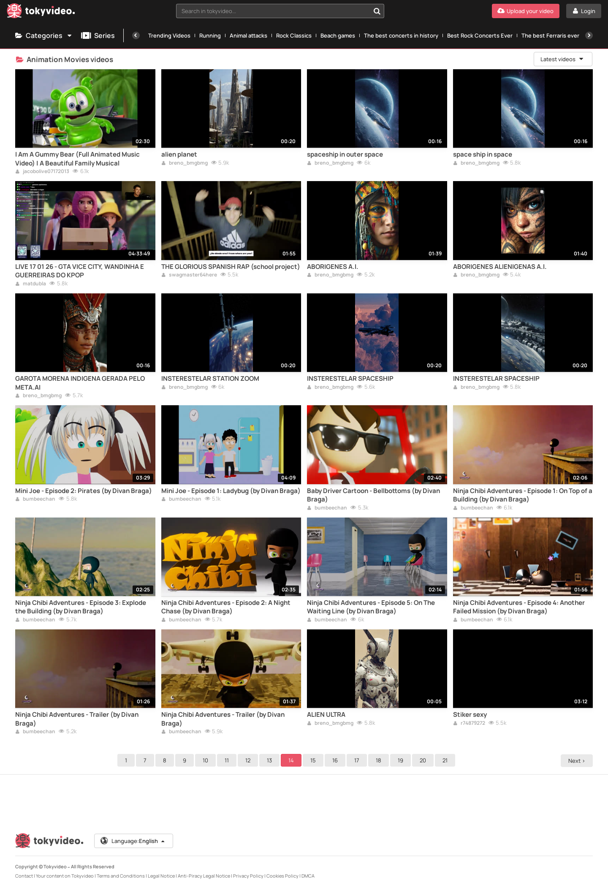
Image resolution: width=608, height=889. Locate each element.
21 (446, 760)
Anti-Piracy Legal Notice (204, 876)
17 (358, 760)
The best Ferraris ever (550, 35)
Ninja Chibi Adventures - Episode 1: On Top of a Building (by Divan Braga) (522, 495)
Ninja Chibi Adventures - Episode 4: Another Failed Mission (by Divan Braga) (519, 607)
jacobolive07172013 (42, 172)
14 (292, 760)
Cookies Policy (282, 876)
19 (401, 760)
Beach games (337, 35)
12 (249, 760)
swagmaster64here (189, 275)
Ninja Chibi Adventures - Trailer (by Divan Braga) (76, 718)
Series (98, 35)
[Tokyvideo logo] (41, 12)
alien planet (179, 154)
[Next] (589, 35)
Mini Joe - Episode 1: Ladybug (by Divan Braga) (231, 491)
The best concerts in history (401, 35)
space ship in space (482, 154)
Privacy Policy (248, 876)
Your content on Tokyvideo (65, 876)
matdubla (30, 284)
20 (424, 760)
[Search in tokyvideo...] (377, 11)
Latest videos (562, 59)
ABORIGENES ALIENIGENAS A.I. (500, 267)
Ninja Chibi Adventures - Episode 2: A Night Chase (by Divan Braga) (225, 607)
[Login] (583, 11)
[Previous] (136, 35)
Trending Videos (169, 35)
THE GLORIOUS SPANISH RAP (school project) (230, 267)
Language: (133, 841)
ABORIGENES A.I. (332, 267)
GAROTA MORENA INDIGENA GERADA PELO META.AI (80, 382)
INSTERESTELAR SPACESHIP (350, 378)
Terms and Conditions (121, 876)
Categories (44, 35)
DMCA (308, 876)
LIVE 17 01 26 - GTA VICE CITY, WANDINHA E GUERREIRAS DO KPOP (79, 271)
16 (336, 760)
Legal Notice (161, 876)
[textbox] (272, 11)
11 (228, 760)
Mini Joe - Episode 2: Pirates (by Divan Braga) (83, 491)
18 (380, 760)
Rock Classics (294, 35)
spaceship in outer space (345, 154)
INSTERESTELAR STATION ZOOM (210, 378)
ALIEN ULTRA (326, 714)
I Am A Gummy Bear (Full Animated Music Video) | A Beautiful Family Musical (77, 158)
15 (314, 760)
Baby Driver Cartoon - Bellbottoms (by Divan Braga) (373, 495)
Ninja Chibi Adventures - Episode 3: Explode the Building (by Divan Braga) (80, 607)
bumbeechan (35, 499)
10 (206, 760)
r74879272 (469, 723)
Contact (24, 876)
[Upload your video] (525, 11)
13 (270, 760)
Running (210, 35)
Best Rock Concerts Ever (480, 35)
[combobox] (280, 11)
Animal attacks (248, 35)
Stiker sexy (470, 714)
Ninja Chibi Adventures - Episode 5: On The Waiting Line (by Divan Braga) (371, 607)
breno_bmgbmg (184, 163)
